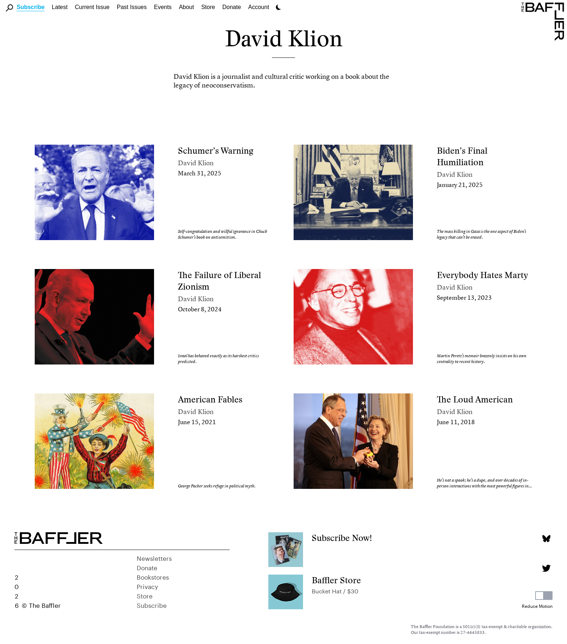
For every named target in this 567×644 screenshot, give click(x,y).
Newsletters (154, 557)
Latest (60, 7)
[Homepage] (544, 21)
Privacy (147, 585)
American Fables (210, 399)
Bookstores (153, 576)
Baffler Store (336, 580)
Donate (231, 7)
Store (145, 595)
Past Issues (132, 7)
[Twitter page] (546, 568)
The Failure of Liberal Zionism (219, 281)
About (186, 7)
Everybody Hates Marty (482, 275)
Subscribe (30, 7)
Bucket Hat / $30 (335, 590)
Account (258, 7)
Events (163, 7)
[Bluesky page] (546, 538)
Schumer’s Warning (215, 151)
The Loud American (475, 399)
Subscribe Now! (342, 538)
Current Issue (92, 7)
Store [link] (208, 7)
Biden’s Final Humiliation (462, 156)
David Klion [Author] (196, 162)
